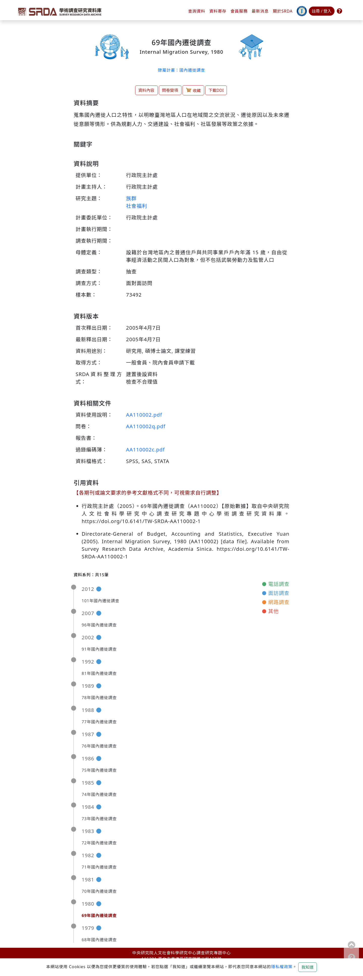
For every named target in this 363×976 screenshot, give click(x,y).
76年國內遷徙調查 (99, 746)
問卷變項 (170, 90)
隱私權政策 (281, 966)
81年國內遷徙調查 (99, 673)
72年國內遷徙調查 (99, 843)
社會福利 (136, 206)
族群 (131, 198)
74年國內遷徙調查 (99, 794)
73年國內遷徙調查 (99, 818)
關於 (282, 11)
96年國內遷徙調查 (99, 625)
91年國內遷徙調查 (99, 649)
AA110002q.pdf (145, 426)
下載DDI (216, 90)
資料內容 (146, 90)
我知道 (307, 967)
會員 (239, 11)
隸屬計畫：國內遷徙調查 (181, 70)
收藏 (193, 90)
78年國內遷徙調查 (99, 697)
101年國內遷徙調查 (100, 601)
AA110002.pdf (144, 414)
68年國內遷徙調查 (99, 939)
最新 (260, 11)
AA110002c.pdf (145, 449)
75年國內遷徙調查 (99, 770)
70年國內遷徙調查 (99, 891)
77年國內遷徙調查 (99, 722)
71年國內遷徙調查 (99, 867)
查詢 (196, 11)
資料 (217, 11)
